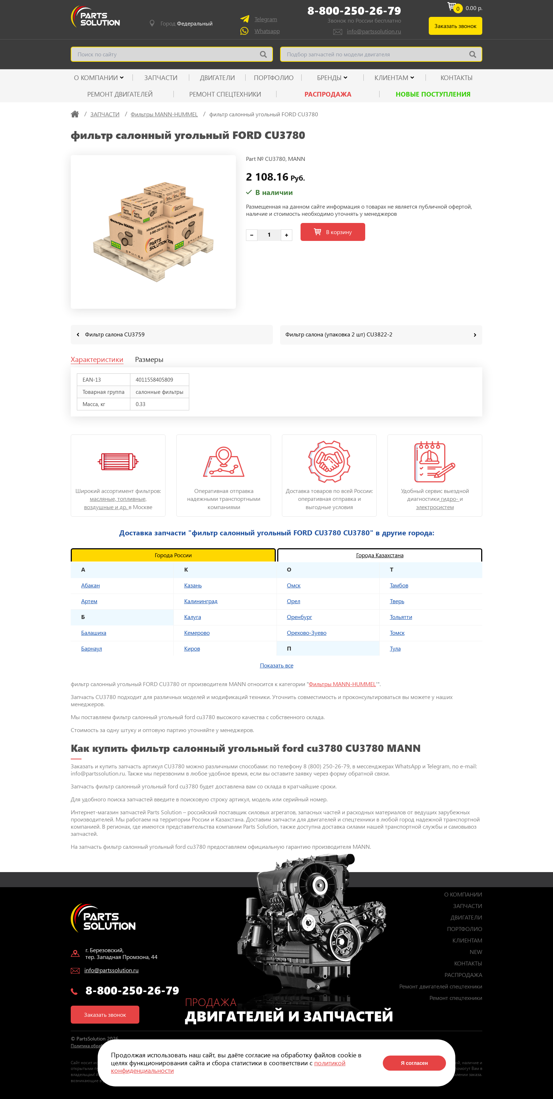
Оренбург (299, 616)
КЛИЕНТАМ (391, 77)
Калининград (201, 600)
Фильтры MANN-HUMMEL (342, 683)
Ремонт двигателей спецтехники (440, 985)
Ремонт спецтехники (225, 94)
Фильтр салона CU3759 (115, 334)
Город (187, 23)
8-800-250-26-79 (354, 10)
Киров (192, 648)
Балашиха (93, 632)
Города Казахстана (380, 554)
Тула (395, 648)
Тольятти (401, 616)
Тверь (397, 600)
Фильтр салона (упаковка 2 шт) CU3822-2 (338, 334)
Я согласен (414, 1063)
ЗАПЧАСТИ (160, 77)
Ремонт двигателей (120, 94)
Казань (193, 584)
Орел (293, 600)
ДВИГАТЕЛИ (217, 77)
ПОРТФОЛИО (274, 77)
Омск (294, 584)
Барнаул (91, 648)
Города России (173, 554)
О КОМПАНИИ (96, 77)
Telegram (266, 19)
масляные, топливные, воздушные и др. (115, 502)
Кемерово (197, 632)
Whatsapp (267, 30)
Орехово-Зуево (306, 632)
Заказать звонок (455, 25)
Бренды (329, 77)
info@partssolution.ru (374, 31)
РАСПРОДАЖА (328, 94)
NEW (476, 951)
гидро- (450, 498)
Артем (89, 600)
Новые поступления (433, 94)
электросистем (435, 506)
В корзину (333, 232)
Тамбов (399, 584)
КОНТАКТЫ (457, 77)
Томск (397, 632)
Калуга (192, 616)
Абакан (90, 584)
